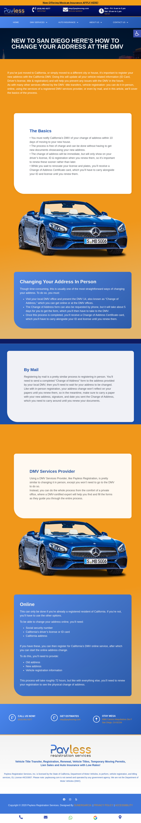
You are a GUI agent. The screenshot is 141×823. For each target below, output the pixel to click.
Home (16, 22)
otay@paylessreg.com (79, 8)
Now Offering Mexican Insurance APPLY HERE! (70, 2)
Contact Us (120, 22)
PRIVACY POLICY (103, 805)
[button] (137, 33)
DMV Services (38, 22)
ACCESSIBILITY (124, 805)
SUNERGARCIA (83, 805)
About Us (95, 22)
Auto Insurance (68, 22)
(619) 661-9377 (43, 9)
